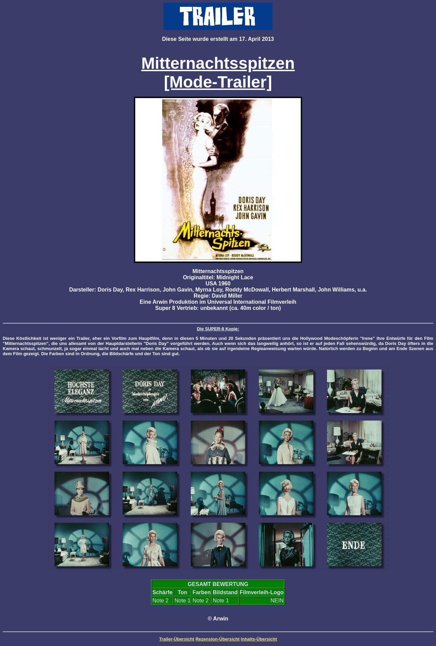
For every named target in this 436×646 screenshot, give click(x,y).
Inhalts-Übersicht (259, 639)
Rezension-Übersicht (217, 639)
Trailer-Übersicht (176, 639)
